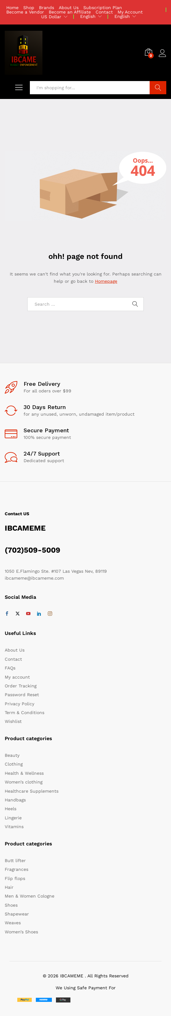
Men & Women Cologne (29, 896)
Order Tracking (20, 685)
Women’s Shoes (21, 931)
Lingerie (13, 817)
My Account (130, 11)
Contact (104, 11)
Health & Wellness (24, 773)
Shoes (11, 905)
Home (12, 7)
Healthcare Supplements (31, 791)
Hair (9, 887)
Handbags (15, 799)
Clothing (14, 764)
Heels (10, 808)
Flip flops (15, 878)
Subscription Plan (102, 7)
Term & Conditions (24, 712)
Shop (28, 7)
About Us (69, 7)
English (88, 16)
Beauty (12, 755)
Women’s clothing (23, 781)
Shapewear (17, 913)
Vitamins (14, 826)
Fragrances (16, 869)
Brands (46, 7)
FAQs (10, 667)
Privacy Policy (19, 703)
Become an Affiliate (70, 11)
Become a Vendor (25, 11)
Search (158, 87)
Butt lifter (15, 860)
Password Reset (22, 694)
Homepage (106, 281)
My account (17, 677)
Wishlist (13, 721)
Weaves (13, 922)
